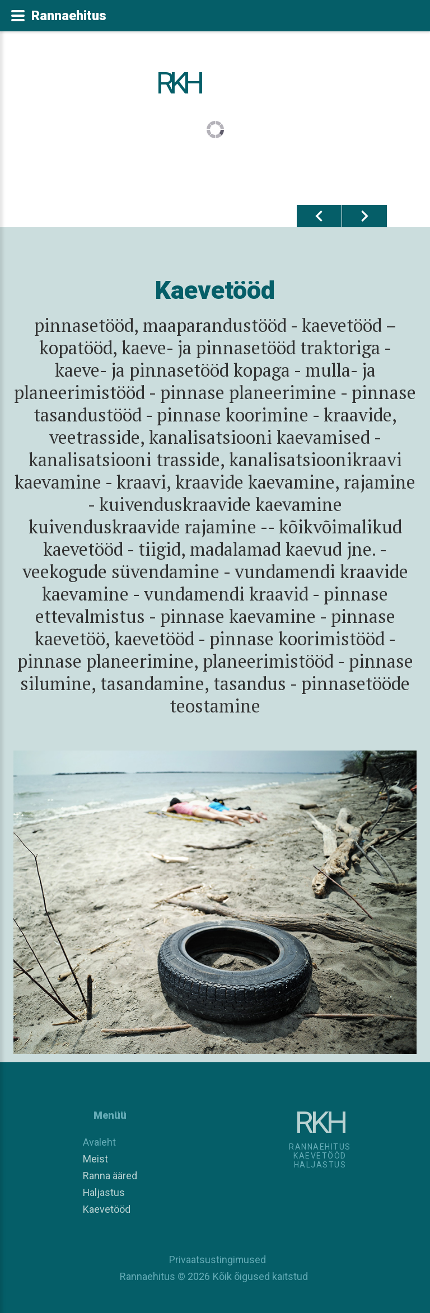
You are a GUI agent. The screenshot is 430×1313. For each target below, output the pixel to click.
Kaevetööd (106, 1209)
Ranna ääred (110, 1175)
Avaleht (99, 1142)
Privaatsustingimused (215, 1259)
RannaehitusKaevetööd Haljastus (320, 1155)
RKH (178, 83)
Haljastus (104, 1192)
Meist (95, 1159)
